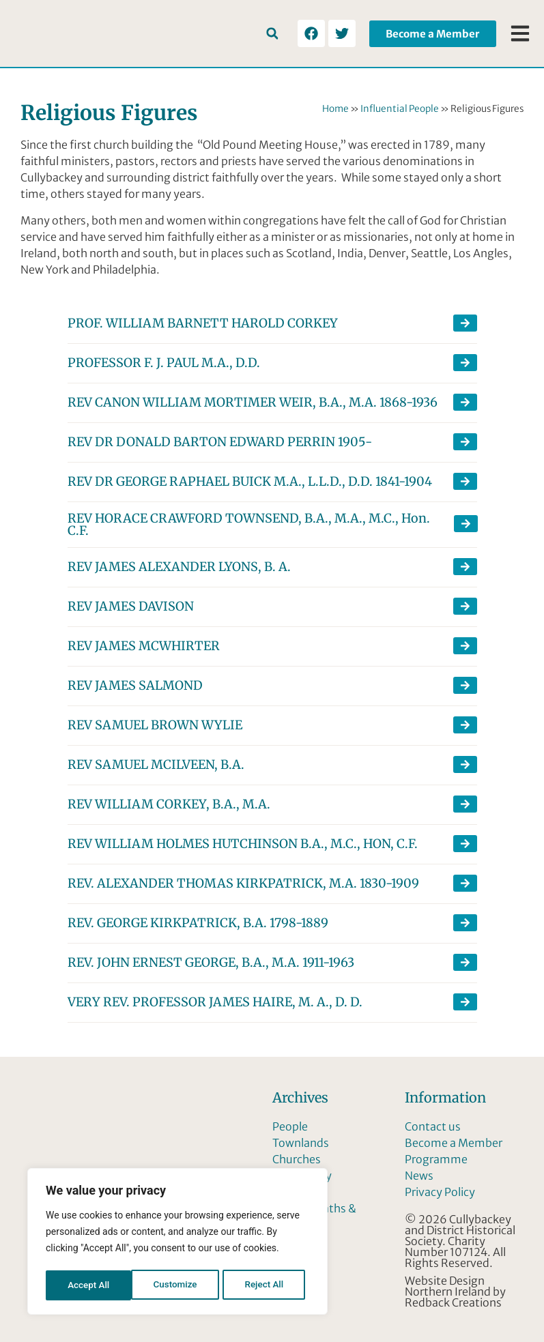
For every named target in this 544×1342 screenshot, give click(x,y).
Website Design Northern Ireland (448, 1286)
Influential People (399, 109)
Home (335, 109)
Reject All (178, 1285)
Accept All (267, 1285)
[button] (272, 34)
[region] (177, 1243)
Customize (89, 1285)
